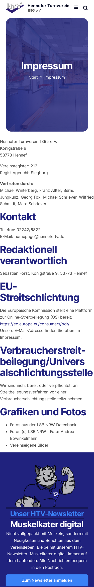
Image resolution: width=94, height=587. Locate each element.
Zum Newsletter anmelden (47, 580)
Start (33, 77)
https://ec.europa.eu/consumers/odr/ (34, 323)
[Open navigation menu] (76, 8)
